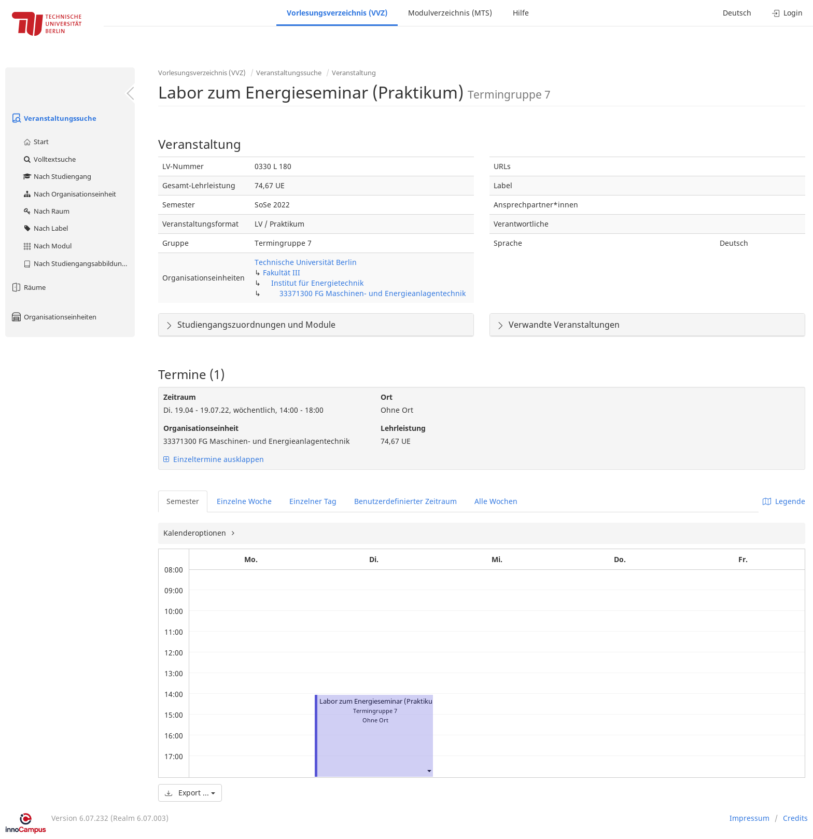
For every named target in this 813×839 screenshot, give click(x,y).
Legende (784, 501)
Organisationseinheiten (53, 316)
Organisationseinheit (201, 428)
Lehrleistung (403, 428)
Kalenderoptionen (195, 533)
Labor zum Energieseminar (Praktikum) (380, 701)
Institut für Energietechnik (317, 283)
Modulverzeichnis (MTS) (450, 13)
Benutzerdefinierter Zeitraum (405, 501)
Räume (28, 287)
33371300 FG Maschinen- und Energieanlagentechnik (372, 293)
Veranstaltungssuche (53, 118)
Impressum (749, 818)
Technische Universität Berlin (306, 262)
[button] (428, 770)
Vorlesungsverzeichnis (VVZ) (337, 13)
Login (787, 13)
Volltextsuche (49, 159)
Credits (795, 818)
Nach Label (45, 228)
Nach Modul (47, 245)
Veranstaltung (354, 72)
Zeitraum (179, 397)
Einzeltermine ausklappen (213, 459)
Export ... (190, 793)
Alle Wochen (495, 501)
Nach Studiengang (56, 176)
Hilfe (521, 13)
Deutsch (737, 13)
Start (35, 141)
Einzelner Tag (313, 501)
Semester (182, 501)
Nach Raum (45, 211)
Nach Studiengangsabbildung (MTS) (78, 263)
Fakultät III (281, 272)
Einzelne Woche (244, 501)
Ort (387, 397)
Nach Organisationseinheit (69, 194)
